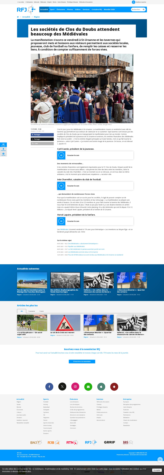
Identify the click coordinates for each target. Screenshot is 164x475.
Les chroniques (74, 404)
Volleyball (46, 409)
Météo (99, 409)
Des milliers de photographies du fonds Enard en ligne (64, 291)
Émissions (61, 9)
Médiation (126, 417)
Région (37, 17)
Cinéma (99, 404)
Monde (19, 407)
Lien (35, 143)
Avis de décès (101, 420)
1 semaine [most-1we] (31, 311)
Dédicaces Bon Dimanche (78, 412)
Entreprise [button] (29, 2)
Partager (36, 135)
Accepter (157, 470)
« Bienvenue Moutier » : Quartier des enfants (131, 291)
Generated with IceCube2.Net (138, 454)
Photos (70, 9)
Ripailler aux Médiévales (71, 246)
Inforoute (36, 2)
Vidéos (78, 9)
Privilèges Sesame (102, 407)
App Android (114, 387)
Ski (44, 415)
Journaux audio (21, 415)
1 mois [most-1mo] (41, 311)
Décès (54, 2)
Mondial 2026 (109, 9)
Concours (73, 428)
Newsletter (126, 425)
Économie (20, 409)
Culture (19, 412)
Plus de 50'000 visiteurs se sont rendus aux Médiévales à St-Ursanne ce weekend (90, 255)
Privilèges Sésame (72, 2)
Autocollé (73, 423)
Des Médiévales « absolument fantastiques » (77, 244)
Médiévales (64, 229)
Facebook (49, 387)
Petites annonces (102, 412)
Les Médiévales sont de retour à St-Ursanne (77, 252)
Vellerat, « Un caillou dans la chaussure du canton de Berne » (97, 291)
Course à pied (47, 428)
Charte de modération (130, 420)
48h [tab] (22, 311)
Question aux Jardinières (77, 417)
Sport (52, 9)
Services (86, 9)
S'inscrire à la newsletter (82, 361)
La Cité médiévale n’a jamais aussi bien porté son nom (80, 249)
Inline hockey (47, 425)
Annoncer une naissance (77, 415)
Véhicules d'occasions (86, 2)
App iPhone (101, 387)
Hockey (45, 404)
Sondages (73, 425)
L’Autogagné (73, 420)
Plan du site (41, 456)
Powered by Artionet (123, 454)
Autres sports (47, 431)
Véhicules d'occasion (103, 402)
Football (45, 402)
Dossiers (19, 417)
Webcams (43, 2)
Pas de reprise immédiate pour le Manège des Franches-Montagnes (31, 291)
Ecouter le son (68, 155)
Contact (125, 423)
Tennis (45, 420)
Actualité (44, 9)
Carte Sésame (62, 2)
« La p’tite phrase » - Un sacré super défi (29, 333)
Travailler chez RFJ (128, 412)
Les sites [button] (20, 2)
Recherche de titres (76, 407)
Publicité (126, 409)
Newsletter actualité (23, 423)
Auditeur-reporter (139, 2)
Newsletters (88, 387)
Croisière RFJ (97, 9)
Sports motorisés (48, 423)
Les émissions (74, 402)
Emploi (49, 2)
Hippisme (46, 417)
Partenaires (126, 415)
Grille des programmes (77, 409)
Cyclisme (46, 412)
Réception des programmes (131, 404)
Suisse (18, 404)
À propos (126, 402)
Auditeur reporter (22, 420)
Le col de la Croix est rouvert (62, 332)
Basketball (46, 407)
